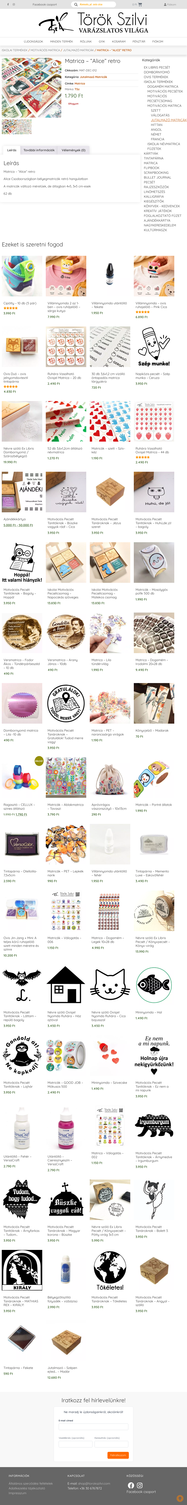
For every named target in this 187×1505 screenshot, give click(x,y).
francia (157, 139)
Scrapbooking (156, 173)
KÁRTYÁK (151, 153)
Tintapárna (153, 158)
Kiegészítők (154, 201)
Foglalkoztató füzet (163, 216)
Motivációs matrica (45, 50)
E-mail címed (66, 1420)
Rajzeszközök (156, 187)
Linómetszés (154, 192)
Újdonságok (33, 41)
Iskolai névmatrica (163, 144)
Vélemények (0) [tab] (73, 150)
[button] (55, 64)
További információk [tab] (39, 150)
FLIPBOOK (151, 168)
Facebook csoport (45, 4)
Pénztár (139, 41)
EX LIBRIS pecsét (157, 67)
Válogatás (160, 115)
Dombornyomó (157, 72)
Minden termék (61, 41)
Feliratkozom (118, 1455)
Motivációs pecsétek (165, 91)
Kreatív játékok (158, 211)
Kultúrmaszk (155, 230)
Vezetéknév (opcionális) (71, 1437)
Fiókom (157, 41)
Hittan (156, 125)
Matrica (80, 83)
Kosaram (118, 41)
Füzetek (154, 149)
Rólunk (86, 41)
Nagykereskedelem (160, 225)
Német (156, 134)
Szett (156, 110)
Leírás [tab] (11, 150)
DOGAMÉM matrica (162, 86)
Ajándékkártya (157, 220)
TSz (77, 89)
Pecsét (149, 182)
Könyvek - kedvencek (162, 206)
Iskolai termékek (15, 50)
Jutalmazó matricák (78, 50)
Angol (156, 130)
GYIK (102, 41)
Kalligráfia (154, 197)
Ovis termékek (156, 77)
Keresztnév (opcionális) (107, 1437)
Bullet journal (157, 177)
